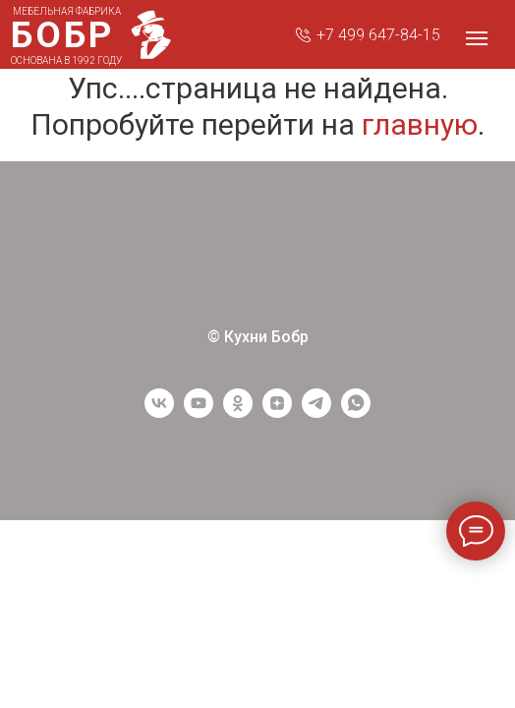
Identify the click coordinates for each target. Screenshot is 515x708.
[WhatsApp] (356, 412)
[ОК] (238, 412)
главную (420, 124)
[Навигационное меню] (476, 38)
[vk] (159, 412)
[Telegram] (316, 412)
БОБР (62, 35)
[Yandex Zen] (277, 412)
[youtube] (198, 412)
